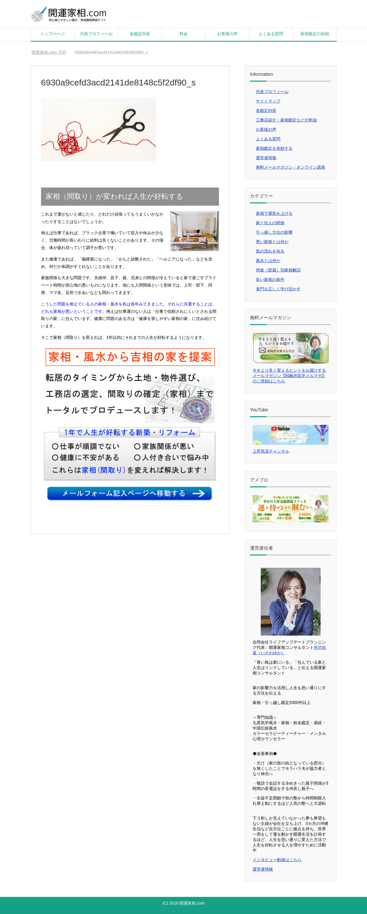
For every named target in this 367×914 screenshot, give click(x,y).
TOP (49, 52)
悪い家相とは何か (272, 242)
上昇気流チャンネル (271, 451)
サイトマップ (268, 101)
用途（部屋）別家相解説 (278, 270)
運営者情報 (266, 158)
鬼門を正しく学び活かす (278, 289)
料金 (183, 34)
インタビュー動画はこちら (277, 860)
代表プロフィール (96, 34)
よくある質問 (271, 34)
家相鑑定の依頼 (314, 34)
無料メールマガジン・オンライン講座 (290, 167)
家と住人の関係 (270, 223)
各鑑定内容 (140, 34)
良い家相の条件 (270, 279)
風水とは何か (268, 260)
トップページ (52, 34)
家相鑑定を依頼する (274, 148)
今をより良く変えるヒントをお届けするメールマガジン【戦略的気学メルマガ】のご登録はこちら (289, 375)
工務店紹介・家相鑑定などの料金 (286, 120)
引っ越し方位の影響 (274, 232)
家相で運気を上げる (274, 213)
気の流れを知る (270, 251)
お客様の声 (227, 34)
